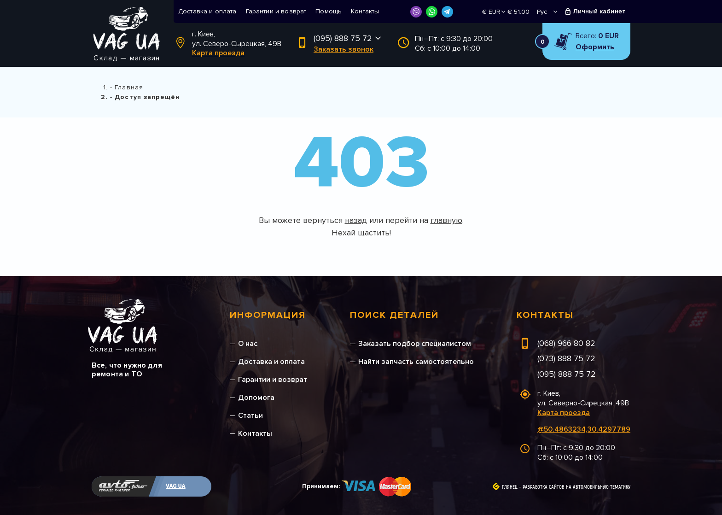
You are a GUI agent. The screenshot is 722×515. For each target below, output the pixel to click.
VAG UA (176, 486)
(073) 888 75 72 (566, 358)
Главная (129, 87)
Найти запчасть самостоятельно (416, 361)
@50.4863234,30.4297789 (583, 429)
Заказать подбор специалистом (414, 343)
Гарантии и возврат (276, 11)
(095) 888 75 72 (343, 38)
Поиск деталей (394, 315)
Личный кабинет (599, 11)
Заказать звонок (343, 49)
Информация (268, 315)
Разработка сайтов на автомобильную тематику (576, 487)
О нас (247, 343)
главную (446, 220)
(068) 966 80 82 (566, 343)
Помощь (328, 11)
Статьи (250, 415)
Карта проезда (218, 53)
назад (356, 220)
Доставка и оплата (207, 11)
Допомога (256, 397)
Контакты (365, 11)
